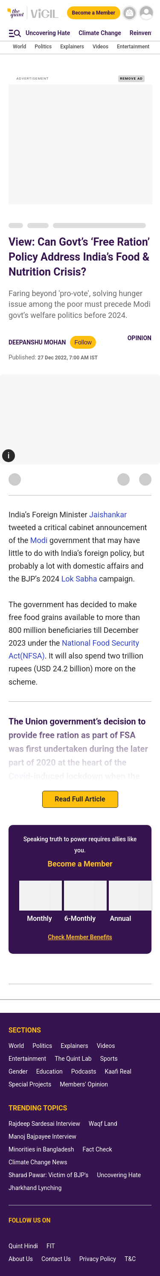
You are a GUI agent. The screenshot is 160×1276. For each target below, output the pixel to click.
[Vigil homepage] (44, 17)
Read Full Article (80, 799)
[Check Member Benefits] (80, 937)
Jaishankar (108, 514)
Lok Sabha (80, 578)
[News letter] (129, 13)
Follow (82, 342)
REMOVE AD (131, 78)
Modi (39, 540)
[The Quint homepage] (15, 13)
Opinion (139, 338)
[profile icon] (146, 13)
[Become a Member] (93, 13)
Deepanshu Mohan (37, 342)
